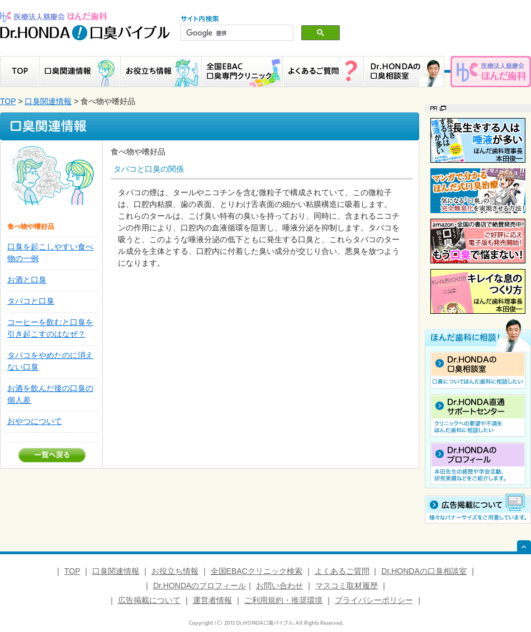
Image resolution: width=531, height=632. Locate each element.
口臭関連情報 (48, 101)
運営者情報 (212, 600)
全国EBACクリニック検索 (256, 571)
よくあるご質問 (342, 571)
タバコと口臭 (30, 300)
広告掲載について (149, 600)
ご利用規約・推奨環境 (283, 600)
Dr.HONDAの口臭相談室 (423, 571)
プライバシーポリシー (374, 600)
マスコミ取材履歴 (346, 585)
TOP (8, 101)
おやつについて (34, 421)
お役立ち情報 (174, 571)
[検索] (236, 33)
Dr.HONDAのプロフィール (199, 585)
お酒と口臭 (26, 279)
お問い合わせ (279, 585)
